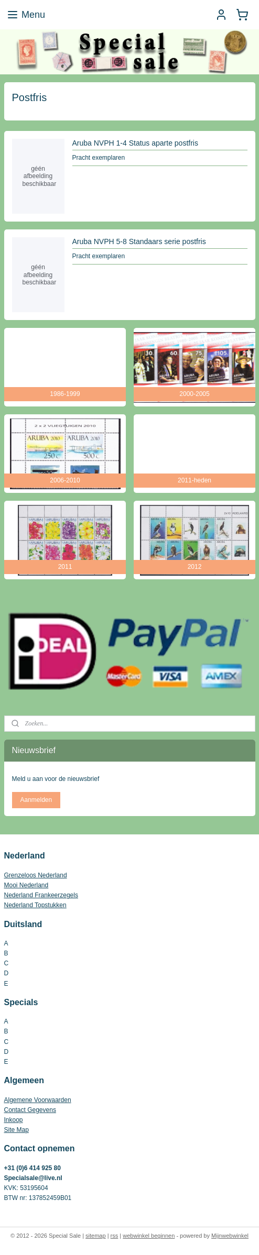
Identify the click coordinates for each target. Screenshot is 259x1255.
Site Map (16, 1129)
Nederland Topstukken (35, 905)
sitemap (95, 1235)
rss (114, 1235)
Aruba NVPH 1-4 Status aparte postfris (135, 143)
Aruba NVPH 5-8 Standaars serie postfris (139, 241)
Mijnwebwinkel (230, 1235)
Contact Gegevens (30, 1110)
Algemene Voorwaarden (37, 1100)
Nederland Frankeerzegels (41, 895)
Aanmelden (36, 799)
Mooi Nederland (26, 885)
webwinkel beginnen (149, 1235)
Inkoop (13, 1120)
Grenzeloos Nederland (35, 875)
